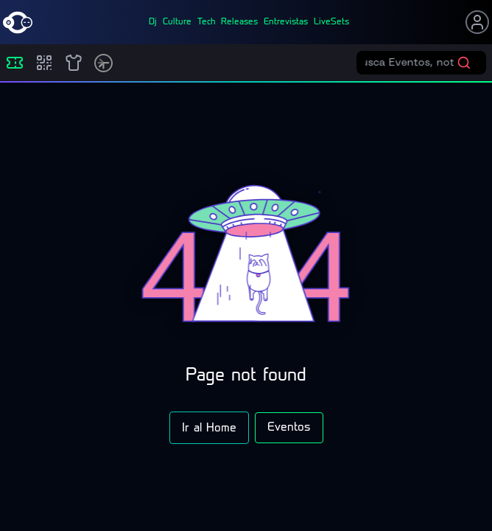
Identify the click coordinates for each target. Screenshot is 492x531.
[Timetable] (103, 63)
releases (239, 22)
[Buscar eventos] (411, 62)
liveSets (331, 22)
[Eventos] (15, 63)
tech (206, 22)
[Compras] (44, 63)
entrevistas (286, 22)
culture (177, 22)
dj (153, 22)
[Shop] (73, 63)
